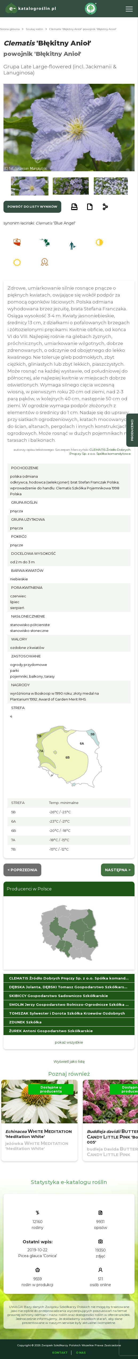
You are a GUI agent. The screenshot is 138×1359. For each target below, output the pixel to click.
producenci (132, 430)
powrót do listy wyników (32, 207)
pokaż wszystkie (69, 1042)
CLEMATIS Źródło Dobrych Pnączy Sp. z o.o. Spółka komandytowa (100, 452)
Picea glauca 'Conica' (37, 1255)
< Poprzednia (22, 870)
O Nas (81, 1352)
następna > (118, 870)
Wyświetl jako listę (69, 1061)
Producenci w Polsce (29, 888)
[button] (29, 186)
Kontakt (60, 1352)
